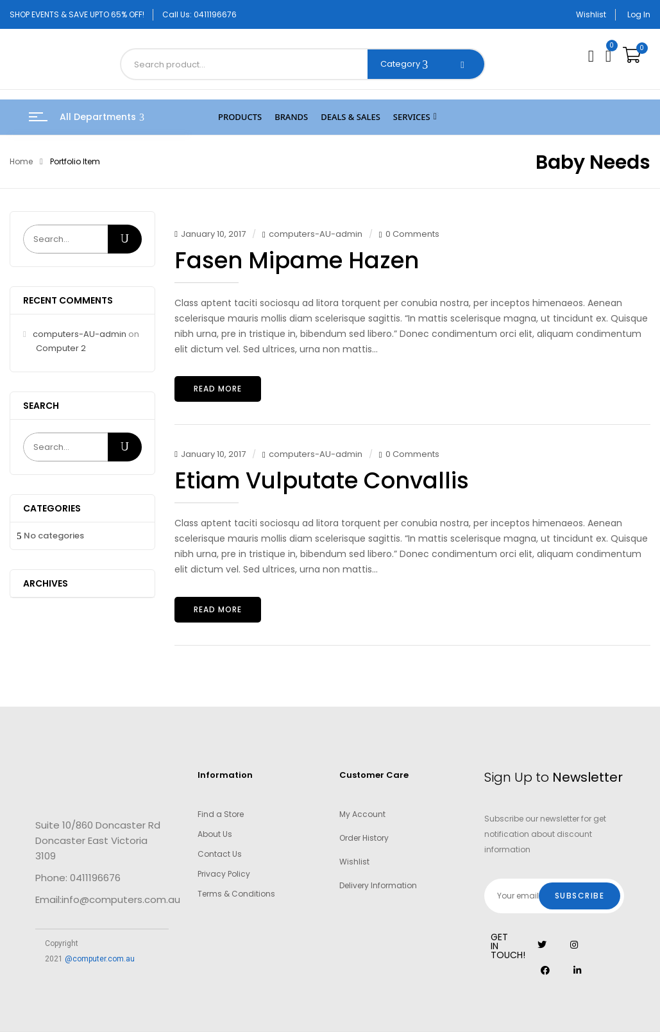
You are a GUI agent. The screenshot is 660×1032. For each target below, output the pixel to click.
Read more (218, 388)
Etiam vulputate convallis (321, 480)
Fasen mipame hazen (296, 260)
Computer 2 (61, 348)
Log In (638, 14)
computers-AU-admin (79, 334)
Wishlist (591, 14)
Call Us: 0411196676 (199, 14)
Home (21, 161)
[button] (633, 55)
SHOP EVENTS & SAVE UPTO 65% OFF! (77, 14)
